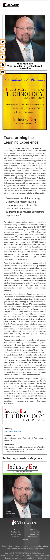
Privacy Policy (29, 558)
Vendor (25, 539)
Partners (15, 537)
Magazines (34, 534)
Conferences (16, 534)
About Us (32, 529)
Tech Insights (34, 532)
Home (16, 529)
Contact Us (15, 532)
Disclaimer (42, 558)
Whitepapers (33, 537)
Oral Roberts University (12, 431)
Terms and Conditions (13, 558)
